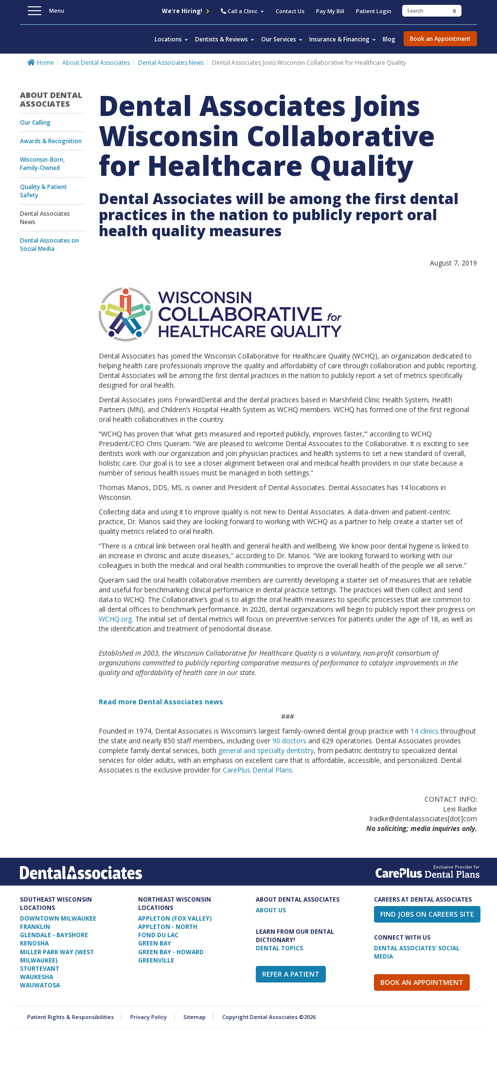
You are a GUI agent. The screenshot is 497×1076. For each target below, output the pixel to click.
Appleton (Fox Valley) (175, 918)
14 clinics (424, 731)
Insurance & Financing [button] (342, 39)
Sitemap (194, 1016)
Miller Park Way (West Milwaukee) (57, 956)
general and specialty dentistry (266, 750)
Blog (389, 39)
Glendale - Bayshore (54, 935)
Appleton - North (167, 927)
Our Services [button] (281, 39)
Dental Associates (71, 46)
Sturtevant (39, 968)
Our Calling (35, 122)
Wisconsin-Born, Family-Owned (42, 163)
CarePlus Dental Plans (257, 769)
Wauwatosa (40, 985)
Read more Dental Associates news (161, 701)
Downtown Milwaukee (58, 918)
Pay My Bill (330, 11)
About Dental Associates (96, 62)
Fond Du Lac (158, 935)
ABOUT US (271, 910)
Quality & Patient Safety (43, 191)
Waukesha (36, 977)
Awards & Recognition (51, 141)
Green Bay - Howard (171, 952)
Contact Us (290, 11)
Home (45, 62)
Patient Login (373, 11)
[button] (242, 12)
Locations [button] (171, 39)
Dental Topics (279, 948)
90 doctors (289, 740)
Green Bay (154, 943)
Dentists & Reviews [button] (224, 39)
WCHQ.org (115, 618)
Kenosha (34, 943)
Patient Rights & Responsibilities (70, 1016)
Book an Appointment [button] (440, 39)
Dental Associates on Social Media (49, 244)
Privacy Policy (148, 1016)
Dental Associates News (171, 62)
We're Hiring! (185, 11)
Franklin (35, 927)
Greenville (156, 960)
